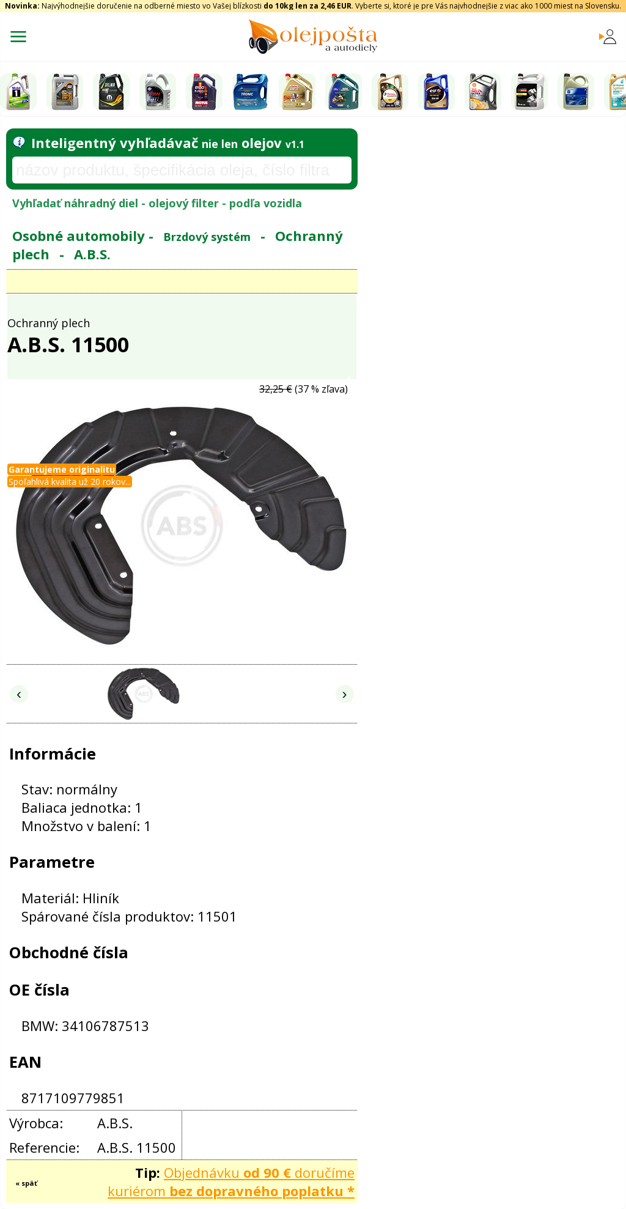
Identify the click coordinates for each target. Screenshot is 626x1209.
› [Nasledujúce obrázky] (344, 694)
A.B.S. (92, 254)
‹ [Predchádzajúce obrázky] (19, 694)
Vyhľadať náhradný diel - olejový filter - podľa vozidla (157, 203)
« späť (26, 1183)
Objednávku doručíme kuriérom (231, 1181)
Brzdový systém (207, 236)
